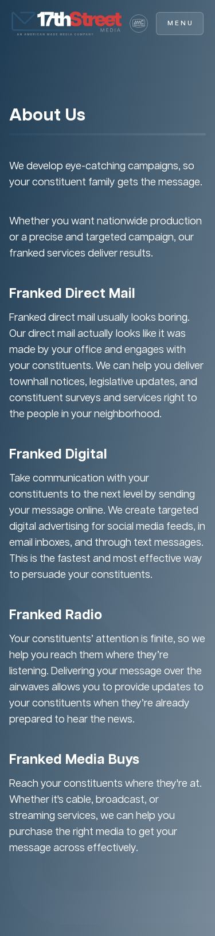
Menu (180, 23)
